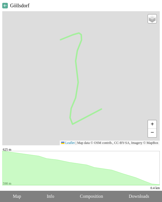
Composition (91, 196)
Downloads (139, 196)
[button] (152, 19)
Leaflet (68, 143)
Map (17, 196)
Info (50, 196)
